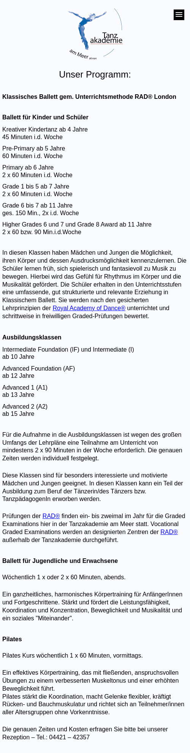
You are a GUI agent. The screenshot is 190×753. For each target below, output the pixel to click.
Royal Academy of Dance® (89, 308)
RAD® (51, 516)
